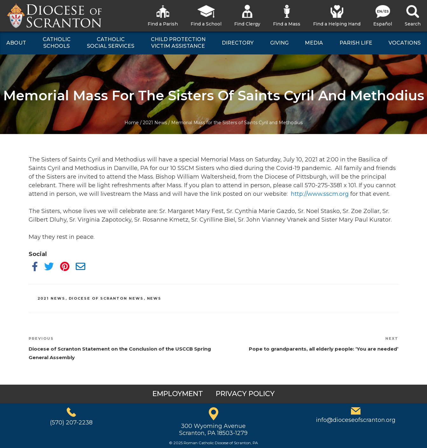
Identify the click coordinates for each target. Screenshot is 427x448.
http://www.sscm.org (320, 193)
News (154, 298)
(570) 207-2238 (71, 422)
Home (131, 122)
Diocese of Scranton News (106, 298)
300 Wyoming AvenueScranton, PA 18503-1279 (213, 430)
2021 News (155, 122)
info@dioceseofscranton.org (356, 419)
